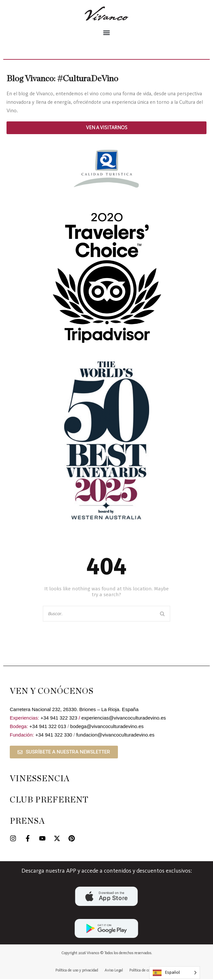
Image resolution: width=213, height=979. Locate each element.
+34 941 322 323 (58, 718)
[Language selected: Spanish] (174, 972)
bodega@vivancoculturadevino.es (107, 726)
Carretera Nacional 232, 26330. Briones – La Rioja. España (74, 709)
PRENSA (27, 821)
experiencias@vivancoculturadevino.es (123, 718)
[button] (106, 32)
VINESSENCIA (40, 779)
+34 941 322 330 (53, 735)
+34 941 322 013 (47, 726)
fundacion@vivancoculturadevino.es (115, 735)
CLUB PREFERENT (49, 800)
